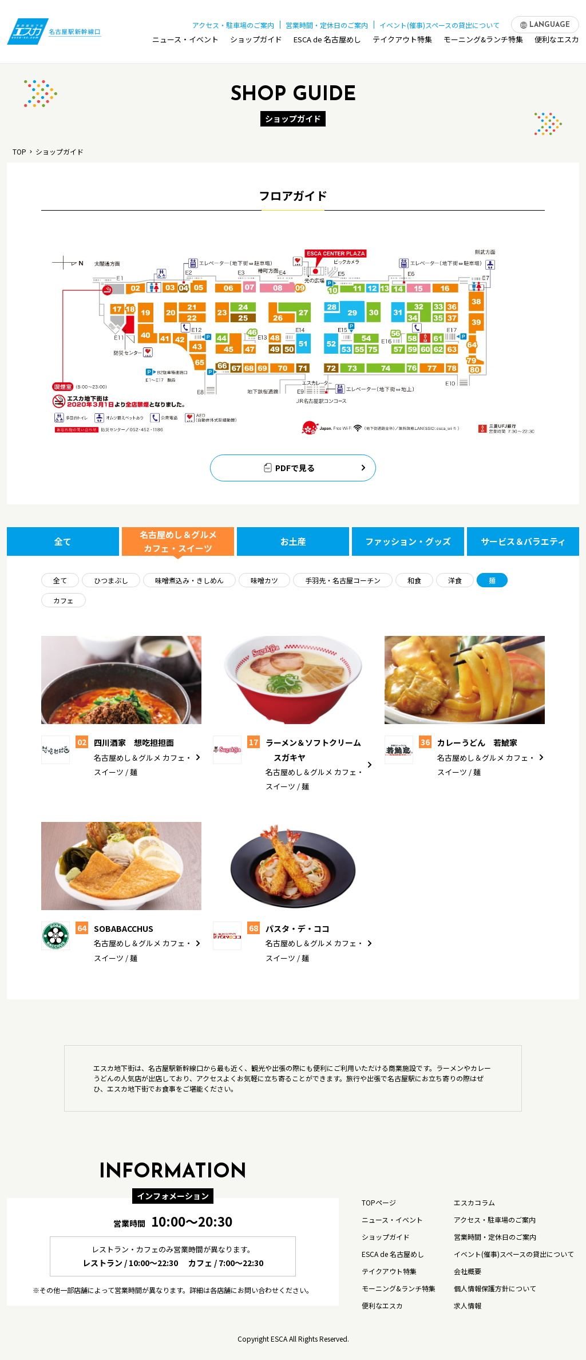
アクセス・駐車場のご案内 (233, 22)
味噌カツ (264, 580)
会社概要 (467, 1271)
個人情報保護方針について (495, 1288)
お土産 (293, 541)
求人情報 (467, 1305)
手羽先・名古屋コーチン (343, 580)
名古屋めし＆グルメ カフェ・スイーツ (178, 541)
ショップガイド (256, 42)
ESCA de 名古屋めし (327, 42)
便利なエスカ (556, 42)
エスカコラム (474, 1202)
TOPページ (379, 1202)
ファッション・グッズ (408, 541)
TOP (19, 151)
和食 (414, 580)
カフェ (63, 600)
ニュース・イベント (185, 42)
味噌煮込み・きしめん (189, 580)
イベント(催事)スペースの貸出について (439, 22)
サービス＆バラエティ (523, 541)
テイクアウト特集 (402, 42)
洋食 (455, 580)
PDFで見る (315, 467)
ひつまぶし (111, 580)
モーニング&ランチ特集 (483, 42)
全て (63, 541)
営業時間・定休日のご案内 (327, 22)
